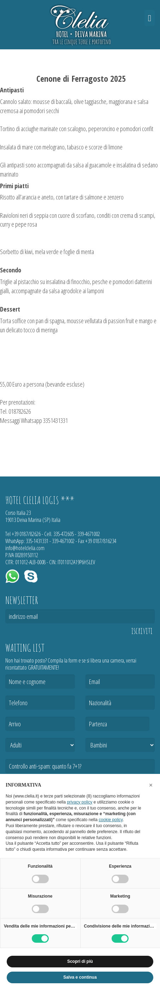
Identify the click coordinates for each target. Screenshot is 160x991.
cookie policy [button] (111, 819)
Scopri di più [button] (80, 961)
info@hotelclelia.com (25, 548)
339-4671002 (88, 534)
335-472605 (63, 534)
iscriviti (142, 631)
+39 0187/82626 (26, 534)
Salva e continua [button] (80, 977)
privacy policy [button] (79, 802)
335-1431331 (37, 541)
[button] (150, 785)
